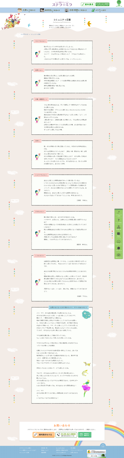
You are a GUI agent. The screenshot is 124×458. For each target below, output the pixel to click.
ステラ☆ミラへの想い (25, 448)
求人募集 (73, 448)
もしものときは (60, 448)
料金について (45, 450)
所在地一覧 (44, 448)
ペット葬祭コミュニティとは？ (27, 450)
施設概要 (43, 452)
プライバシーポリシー (77, 450)
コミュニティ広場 (24, 452)
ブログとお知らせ (61, 452)
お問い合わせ (74, 452)
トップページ (24, 34)
